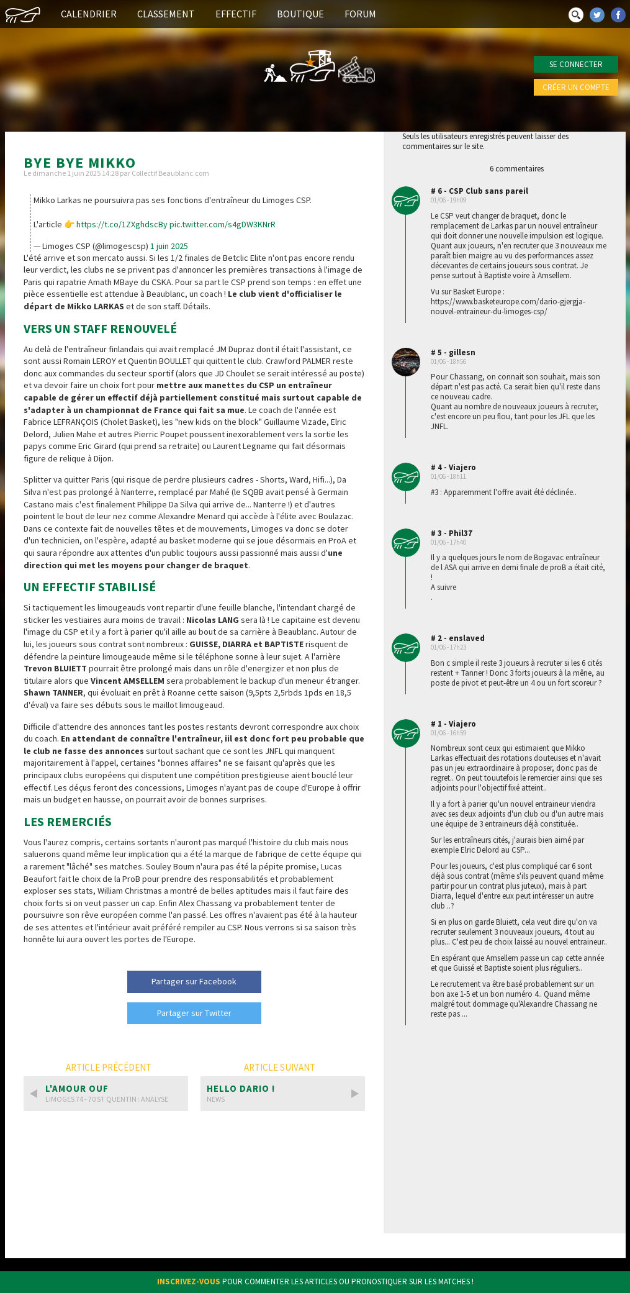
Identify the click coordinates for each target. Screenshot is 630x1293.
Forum (360, 13)
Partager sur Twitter (194, 1013)
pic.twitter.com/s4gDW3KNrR (222, 224)
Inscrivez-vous (188, 1281)
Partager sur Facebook (193, 981)
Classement (166, 13)
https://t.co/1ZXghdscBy (122, 224)
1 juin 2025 (169, 246)
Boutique (300, 13)
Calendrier (89, 13)
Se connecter (576, 64)
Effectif (235, 13)
